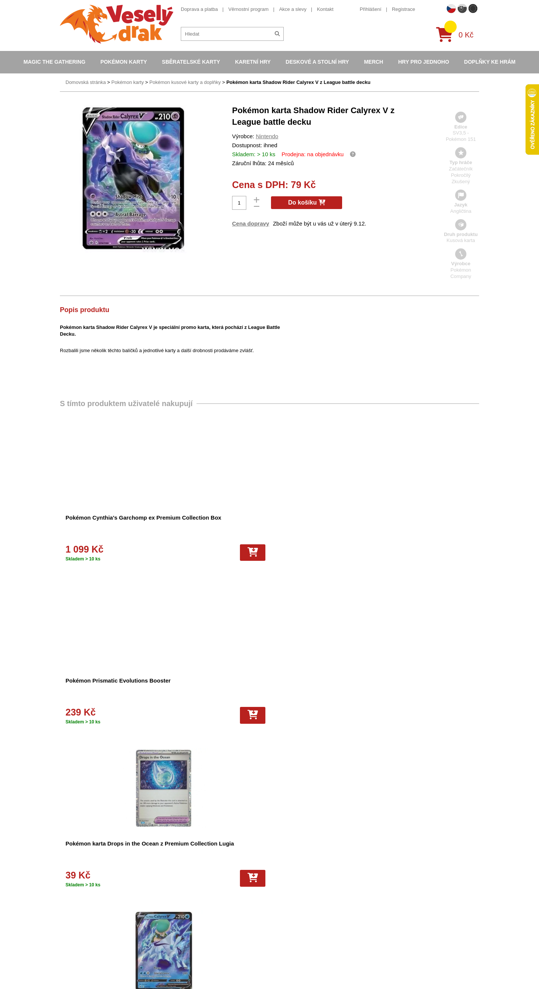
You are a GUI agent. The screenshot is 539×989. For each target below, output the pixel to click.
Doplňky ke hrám (489, 62)
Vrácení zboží (176, 899)
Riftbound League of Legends (295, 940)
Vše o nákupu (176, 886)
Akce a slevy (293, 9)
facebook (384, 882)
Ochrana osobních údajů (187, 913)
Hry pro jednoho (423, 62)
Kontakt (325, 9)
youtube (382, 893)
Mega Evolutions (281, 933)
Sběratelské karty (191, 62)
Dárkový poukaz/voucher (188, 872)
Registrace (403, 9)
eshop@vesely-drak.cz (398, 870)
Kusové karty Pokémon (288, 920)
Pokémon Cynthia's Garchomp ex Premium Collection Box (96, 523)
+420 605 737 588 (393, 859)
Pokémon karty (123, 62)
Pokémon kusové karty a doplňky (185, 82)
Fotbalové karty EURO (287, 926)
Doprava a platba (199, 9)
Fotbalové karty (279, 913)
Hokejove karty (279, 872)
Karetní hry (253, 62)
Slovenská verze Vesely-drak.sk (408, 970)
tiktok (379, 916)
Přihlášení (370, 9)
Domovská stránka (86, 82)
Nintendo (267, 136)
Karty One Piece (281, 906)
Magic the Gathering (54, 62)
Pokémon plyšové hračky (290, 899)
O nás (167, 865)
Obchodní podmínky (183, 858)
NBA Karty (274, 892)
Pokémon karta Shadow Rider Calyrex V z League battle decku (298, 82)
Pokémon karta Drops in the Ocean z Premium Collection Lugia (319, 523)
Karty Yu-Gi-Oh (279, 886)
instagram (384, 905)
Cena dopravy (250, 223)
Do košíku (306, 202)
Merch (373, 62)
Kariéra (169, 892)
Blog (166, 906)
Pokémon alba (278, 865)
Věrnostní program (248, 9)
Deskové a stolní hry (317, 62)
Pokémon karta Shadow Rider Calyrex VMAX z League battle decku (205, 686)
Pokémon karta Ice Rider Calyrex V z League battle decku (422, 523)
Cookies (170, 879)
